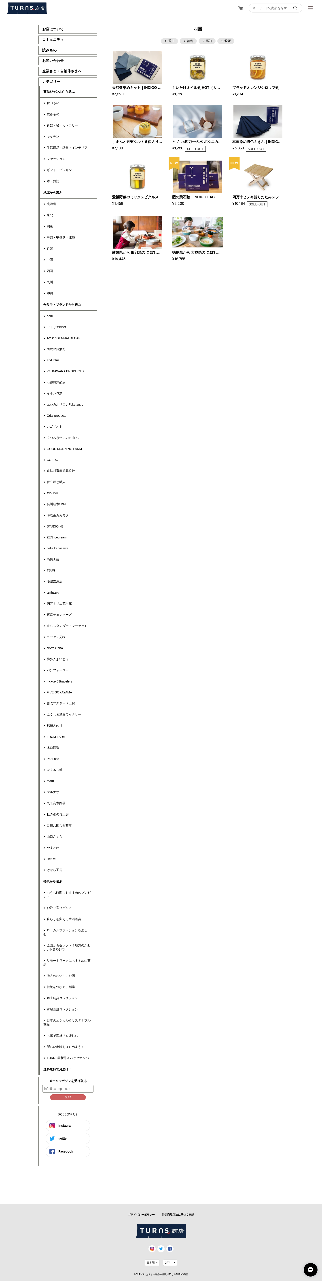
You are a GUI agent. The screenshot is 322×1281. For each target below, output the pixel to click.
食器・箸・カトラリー (62, 125)
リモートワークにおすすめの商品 (67, 962)
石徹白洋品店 (56, 382)
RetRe (51, 859)
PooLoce (53, 759)
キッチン (53, 136)
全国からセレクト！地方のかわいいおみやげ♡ (67, 947)
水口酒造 (53, 747)
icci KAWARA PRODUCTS (65, 371)
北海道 (51, 204)
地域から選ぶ (52, 192)
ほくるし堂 (54, 770)
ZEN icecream (57, 537)
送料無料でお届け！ (57, 1069)
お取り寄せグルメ (59, 908)
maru (50, 781)
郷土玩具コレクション (62, 998)
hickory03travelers (59, 681)
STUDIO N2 (55, 526)
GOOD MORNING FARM (64, 449)
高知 (209, 41)
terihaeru (53, 592)
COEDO (52, 460)
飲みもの (53, 114)
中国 (50, 260)
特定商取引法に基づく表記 (178, 1214)
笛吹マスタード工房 (61, 703)
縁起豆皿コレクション (62, 1009)
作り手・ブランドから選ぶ (62, 304)
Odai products (56, 415)
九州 (50, 282)
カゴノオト (54, 426)
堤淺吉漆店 (54, 581)
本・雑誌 (53, 181)
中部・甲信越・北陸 (61, 237)
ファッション (56, 159)
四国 (50, 271)
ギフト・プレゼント (61, 170)
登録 (68, 1097)
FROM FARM (56, 737)
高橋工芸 (53, 559)
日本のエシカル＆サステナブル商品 (67, 1022)
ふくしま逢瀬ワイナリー (64, 714)
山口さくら (54, 836)
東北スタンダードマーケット (67, 626)
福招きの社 (54, 725)
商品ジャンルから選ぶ (59, 91)
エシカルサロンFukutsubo (65, 404)
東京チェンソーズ (59, 614)
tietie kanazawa (57, 548)
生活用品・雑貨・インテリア (67, 147)
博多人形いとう (58, 659)
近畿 (50, 248)
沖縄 (50, 293)
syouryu (52, 493)
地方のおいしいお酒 (61, 975)
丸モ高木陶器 (56, 803)
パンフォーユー (58, 670)
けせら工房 (54, 870)
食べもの (53, 103)
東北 (50, 215)
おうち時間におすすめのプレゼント (67, 894)
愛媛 (228, 41)
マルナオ (53, 792)
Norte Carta (55, 648)
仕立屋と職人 (56, 482)
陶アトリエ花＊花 (59, 603)
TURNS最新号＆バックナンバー (69, 1058)
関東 (50, 226)
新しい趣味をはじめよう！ (65, 1047)
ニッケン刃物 (56, 637)
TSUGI (51, 570)
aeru (50, 316)
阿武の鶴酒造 (56, 349)
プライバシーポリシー (141, 1214)
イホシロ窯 (54, 393)
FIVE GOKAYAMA (59, 692)
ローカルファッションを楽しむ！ (65, 932)
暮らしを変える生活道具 (64, 919)
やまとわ (53, 848)
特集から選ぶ (52, 881)
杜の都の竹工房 (58, 814)
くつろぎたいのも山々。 (64, 438)
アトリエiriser (56, 327)
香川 (171, 41)
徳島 (190, 41)
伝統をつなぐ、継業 (61, 987)
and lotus (53, 360)
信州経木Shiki (56, 504)
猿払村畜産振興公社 (61, 471)
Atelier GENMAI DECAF (63, 338)
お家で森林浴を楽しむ (62, 1035)
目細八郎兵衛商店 (59, 825)
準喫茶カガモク (58, 515)
